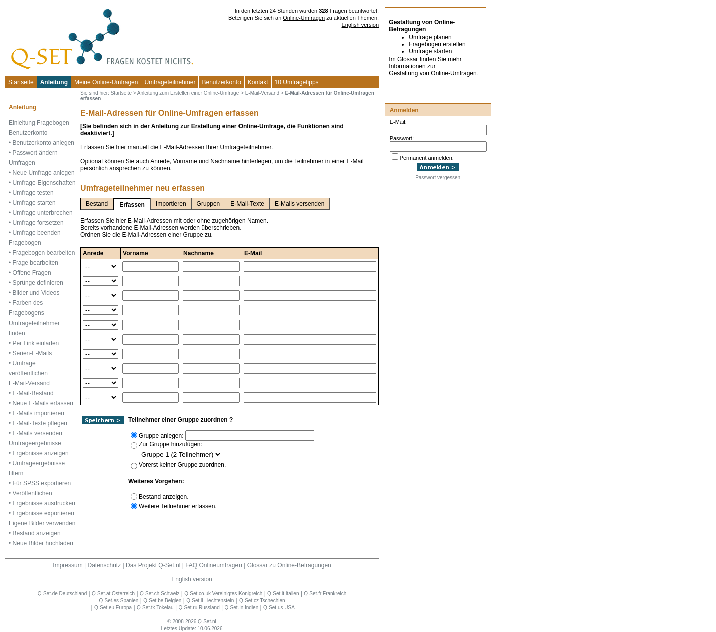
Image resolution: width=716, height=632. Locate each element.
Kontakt (258, 82)
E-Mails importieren (38, 413)
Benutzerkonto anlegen (43, 142)
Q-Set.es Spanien (119, 600)
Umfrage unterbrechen (43, 212)
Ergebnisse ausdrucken (44, 503)
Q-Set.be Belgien (162, 600)
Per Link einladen (36, 343)
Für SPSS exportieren (42, 483)
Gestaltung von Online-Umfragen (432, 73)
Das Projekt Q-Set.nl (153, 565)
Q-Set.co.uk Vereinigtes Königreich (223, 593)
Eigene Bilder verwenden (42, 523)
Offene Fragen (32, 272)
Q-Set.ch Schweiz (159, 593)
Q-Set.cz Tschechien (262, 600)
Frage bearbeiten (35, 262)
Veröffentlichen (32, 493)
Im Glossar (403, 59)
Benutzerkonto (221, 82)
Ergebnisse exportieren (43, 513)
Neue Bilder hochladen (43, 543)
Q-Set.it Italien (283, 593)
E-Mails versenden (37, 433)
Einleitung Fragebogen (39, 122)
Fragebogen (25, 242)
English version (360, 25)
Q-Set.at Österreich (113, 593)
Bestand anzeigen (37, 533)
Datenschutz (104, 565)
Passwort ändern (35, 152)
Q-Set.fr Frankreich (325, 593)
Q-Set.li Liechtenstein (210, 600)
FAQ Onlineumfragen (213, 565)
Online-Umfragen (304, 18)
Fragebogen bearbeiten (44, 252)
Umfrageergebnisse (35, 443)
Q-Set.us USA (279, 607)
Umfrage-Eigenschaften (44, 182)
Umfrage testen (33, 192)
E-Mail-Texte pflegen (40, 423)
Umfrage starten (34, 202)
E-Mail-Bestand (33, 393)
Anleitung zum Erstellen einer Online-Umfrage (188, 93)
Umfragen (22, 162)
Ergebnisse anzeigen (41, 453)
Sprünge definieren (38, 282)
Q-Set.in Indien (242, 607)
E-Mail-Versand (29, 383)
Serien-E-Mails (32, 353)
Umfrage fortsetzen (38, 222)
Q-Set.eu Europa (113, 607)
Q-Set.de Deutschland (62, 593)
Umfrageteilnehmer (169, 82)
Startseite (21, 82)
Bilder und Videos (36, 292)
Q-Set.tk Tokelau (155, 607)
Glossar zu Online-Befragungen (289, 565)
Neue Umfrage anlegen (44, 172)
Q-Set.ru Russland (198, 607)
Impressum (67, 565)
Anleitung (54, 82)
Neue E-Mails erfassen (43, 403)
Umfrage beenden (37, 232)
